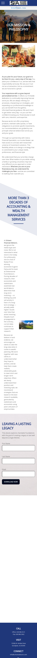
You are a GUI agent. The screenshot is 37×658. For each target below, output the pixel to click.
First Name (6, 443)
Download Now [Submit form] (11, 482)
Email (4, 469)
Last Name (6, 456)
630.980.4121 (21, 632)
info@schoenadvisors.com (18, 655)
